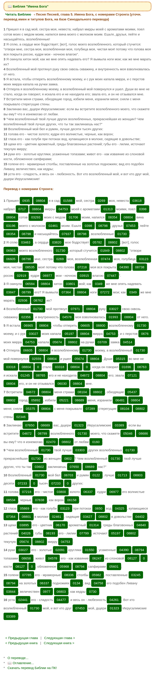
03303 (80, 450)
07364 (66, 292)
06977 (47, 275)
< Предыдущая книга (21, 643)
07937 (66, 234)
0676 (144, 334)
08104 (82, 392)
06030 (62, 383)
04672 (84, 375)
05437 (132, 392)
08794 (139, 550)
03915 (84, 275)
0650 (98, 508)
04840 (141, 525)
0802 (68, 458)
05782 (97, 242)
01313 (108, 209)
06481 (120, 400)
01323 (79, 425)
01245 (25, 375)
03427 (87, 516)
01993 (113, 317)
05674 (57, 342)
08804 (40, 200)
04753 (63, 209)
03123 (143, 259)
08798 (103, 226)
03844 (11, 591)
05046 (127, 433)
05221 (64, 400)
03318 (11, 367)
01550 (89, 550)
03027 (113, 309)
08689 (79, 400)
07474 (105, 259)
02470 (51, 442)
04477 (61, 600)
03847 (11, 292)
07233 (22, 483)
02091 (60, 550)
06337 (88, 492)
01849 (105, 250)
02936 (22, 300)
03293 (36, 217)
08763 (142, 367)
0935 (26, 200)
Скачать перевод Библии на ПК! (32, 668)
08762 (38, 300)
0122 (96, 475)
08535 (30, 267)
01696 (126, 367)
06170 (60, 525)
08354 (112, 217)
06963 (11, 250)
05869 (24, 508)
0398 (142, 209)
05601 (114, 566)
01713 (122, 475)
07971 (75, 309)
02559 (36, 359)
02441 (23, 600)
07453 (131, 226)
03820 (56, 242)
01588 (67, 200)
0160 (95, 442)
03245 (136, 575)
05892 (36, 400)
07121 (132, 375)
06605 (11, 259)
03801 (70, 284)
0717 (22, 209)
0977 (46, 591)
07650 (30, 425)
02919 (21, 275)
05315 (120, 359)
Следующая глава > (59, 638)
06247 (96, 558)
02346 (21, 417)
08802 (112, 242)
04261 (114, 600)
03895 (24, 525)
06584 (30, 284)
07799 (84, 533)
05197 (69, 334)
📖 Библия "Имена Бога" (28, 6)
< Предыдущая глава (21, 638)
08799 (26, 292)
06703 (68, 475)
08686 (143, 433)
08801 (26, 516)
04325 (119, 508)
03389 (119, 425)
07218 (82, 267)
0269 (101, 200)
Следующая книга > (59, 643)
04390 (124, 267)
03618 (137, 200)
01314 (94, 525)
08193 (50, 533)
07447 (111, 275)
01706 (73, 217)
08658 (26, 558)
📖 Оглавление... (21, 663)
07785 (26, 575)
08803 (138, 475)
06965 (28, 325)
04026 (26, 533)
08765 (40, 375)
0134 (76, 583)
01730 (122, 234)
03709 (102, 342)
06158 (71, 500)
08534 (11, 500)
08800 (100, 325)
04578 (67, 317)
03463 (25, 242)
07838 (39, 500)
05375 (30, 408)
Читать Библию (18, 14)
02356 (26, 317)
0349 (98, 284)
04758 (98, 583)
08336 (69, 575)
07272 (105, 292)
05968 (64, 566)
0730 (92, 591)
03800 (61, 492)
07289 (90, 408)
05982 (96, 575)
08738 (139, 267)
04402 (140, 516)
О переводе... (18, 658)
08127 (132, 558)
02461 (53, 226)
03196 (11, 226)
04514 (127, 342)
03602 (39, 467)
